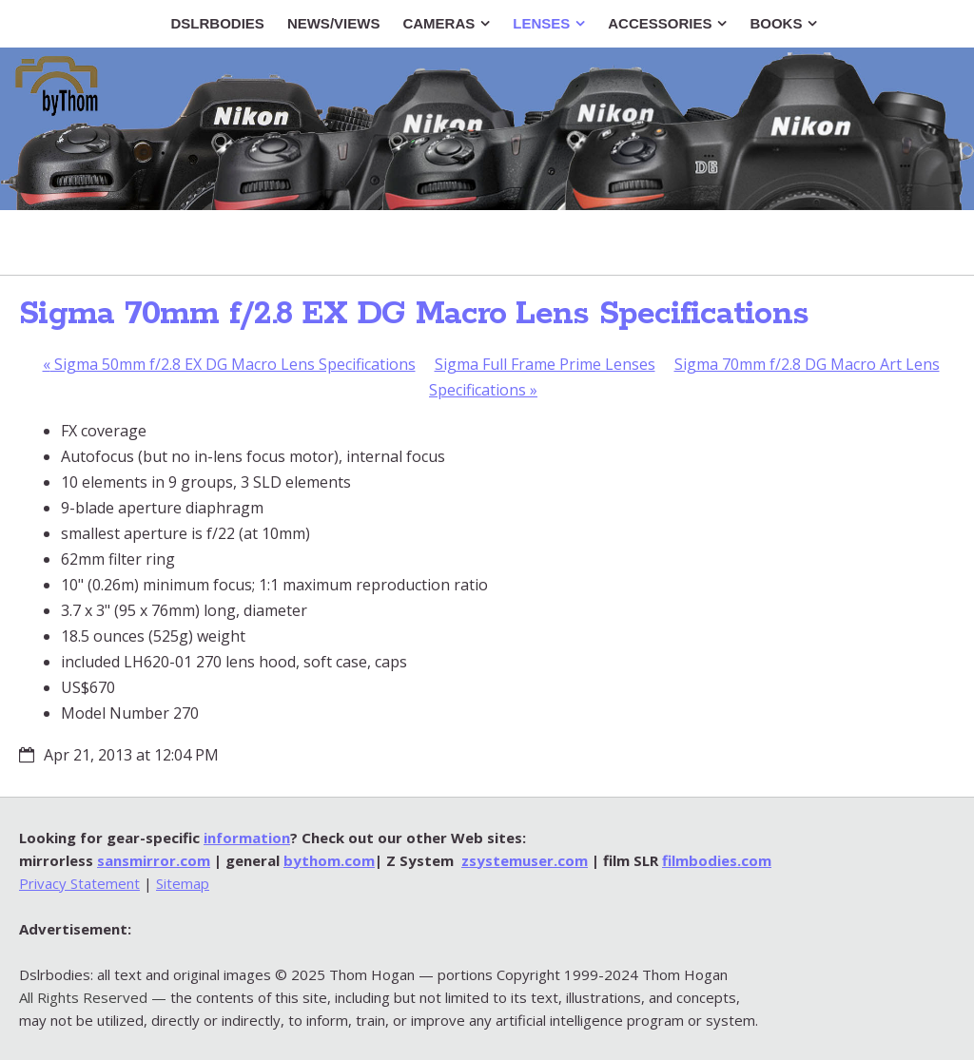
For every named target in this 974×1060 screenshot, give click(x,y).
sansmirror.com (153, 860)
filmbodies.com (716, 860)
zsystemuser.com (524, 860)
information (247, 837)
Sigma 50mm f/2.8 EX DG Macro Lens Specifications (229, 364)
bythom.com (329, 860)
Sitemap (182, 883)
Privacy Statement (79, 883)
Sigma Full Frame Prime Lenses (545, 364)
